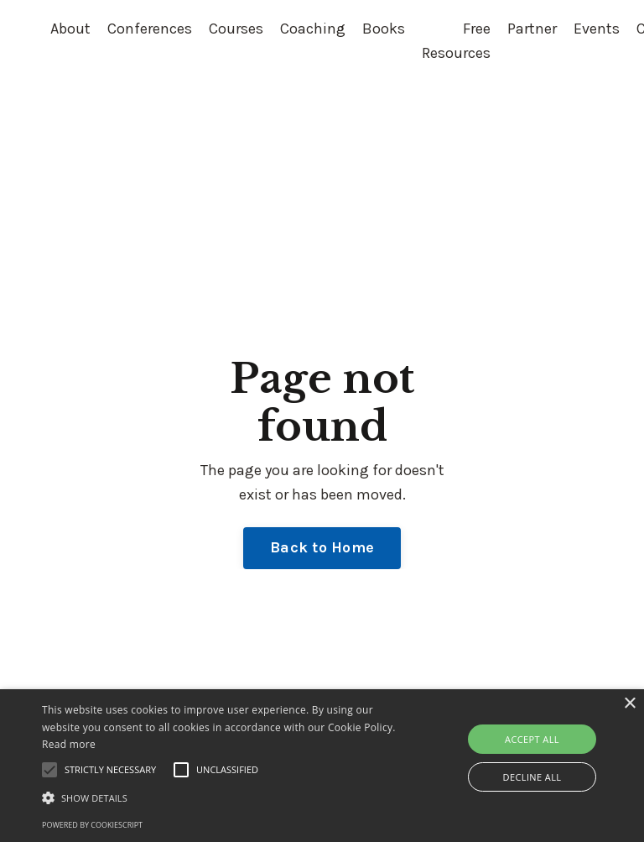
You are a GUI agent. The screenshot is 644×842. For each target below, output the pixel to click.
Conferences (149, 28)
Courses (236, 28)
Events (597, 28)
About (70, 28)
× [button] (629, 704)
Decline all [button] (532, 777)
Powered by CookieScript (92, 824)
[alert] (322, 765)
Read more (69, 744)
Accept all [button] (532, 739)
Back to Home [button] (322, 547)
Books (383, 28)
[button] (224, 797)
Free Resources (456, 40)
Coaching (312, 28)
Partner (532, 28)
